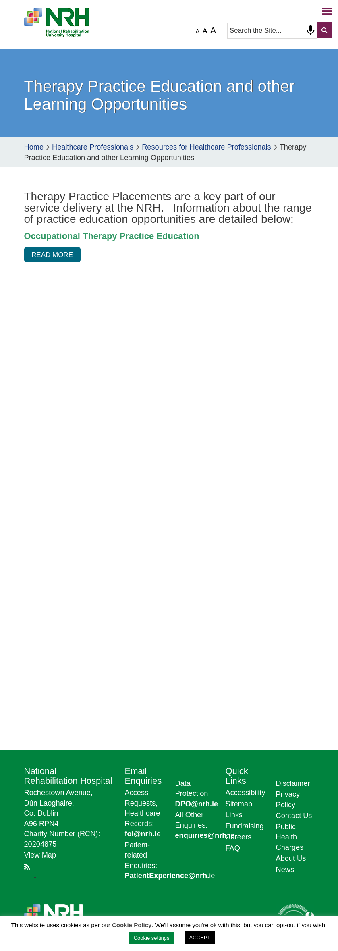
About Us (291, 858)
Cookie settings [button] (152, 938)
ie (170, 876)
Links (234, 815)
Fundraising (245, 826)
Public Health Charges (290, 837)
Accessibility (245, 793)
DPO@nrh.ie (196, 804)
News (285, 870)
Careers (239, 837)
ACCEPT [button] (200, 937)
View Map (40, 855)
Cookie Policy (131, 925)
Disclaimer (293, 783)
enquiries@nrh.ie (205, 835)
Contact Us (294, 816)
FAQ (233, 848)
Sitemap (239, 804)
